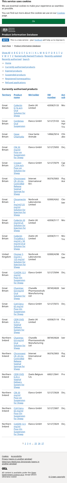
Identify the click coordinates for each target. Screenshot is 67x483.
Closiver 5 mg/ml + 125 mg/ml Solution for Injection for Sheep (20, 261)
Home (8, 63)
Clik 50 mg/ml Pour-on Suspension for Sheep (19, 152)
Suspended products (15, 74)
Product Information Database (20, 34)
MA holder (33, 94)
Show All (6, 52)
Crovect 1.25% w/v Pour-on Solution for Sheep (19, 168)
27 (43, 443)
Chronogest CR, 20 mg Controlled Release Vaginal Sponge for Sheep (19, 186)
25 (36, 443)
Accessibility (16, 456)
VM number (51, 96)
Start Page (6, 46)
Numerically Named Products (29, 56)
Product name (18, 96)
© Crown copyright (57, 476)
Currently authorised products (20, 67)
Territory (6, 94)
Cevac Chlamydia (19, 135)
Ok (33, 21)
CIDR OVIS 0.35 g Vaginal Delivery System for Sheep (19, 326)
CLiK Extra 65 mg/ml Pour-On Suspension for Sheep (19, 309)
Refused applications (15, 82)
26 (39, 443)
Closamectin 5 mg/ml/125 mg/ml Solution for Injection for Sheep (20, 207)
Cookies (61, 13)
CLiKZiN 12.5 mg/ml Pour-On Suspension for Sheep (20, 277)
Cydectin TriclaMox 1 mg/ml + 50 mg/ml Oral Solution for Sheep (19, 242)
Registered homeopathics (18, 78)
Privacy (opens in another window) (17, 459)
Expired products (13, 71)
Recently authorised (12, 59)
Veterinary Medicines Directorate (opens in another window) (20, 462)
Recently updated (53, 56)
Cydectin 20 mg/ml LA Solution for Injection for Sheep (20, 225)
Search (26, 59)
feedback (38, 40)
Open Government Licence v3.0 (19, 473)
